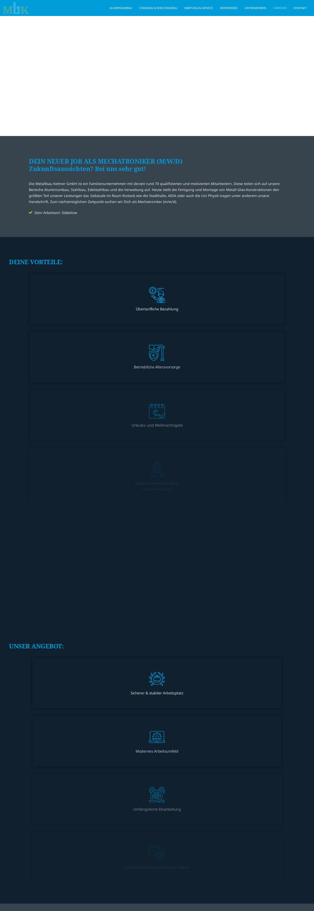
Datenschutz (41, 744)
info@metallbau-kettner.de (150, 865)
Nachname (168, 627)
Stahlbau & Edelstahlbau (158, 8)
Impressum (171, 891)
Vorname (39, 627)
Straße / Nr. (39, 652)
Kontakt (300, 8)
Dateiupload (168, 702)
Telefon (166, 677)
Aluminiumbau (121, 8)
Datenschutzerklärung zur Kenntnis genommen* (67, 750)
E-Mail (37, 677)
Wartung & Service (198, 8)
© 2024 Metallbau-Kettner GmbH (137, 891)
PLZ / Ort (166, 652)
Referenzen (229, 8)
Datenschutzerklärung (196, 744)
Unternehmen (255, 8)
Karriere (280, 8)
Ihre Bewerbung (43, 702)
